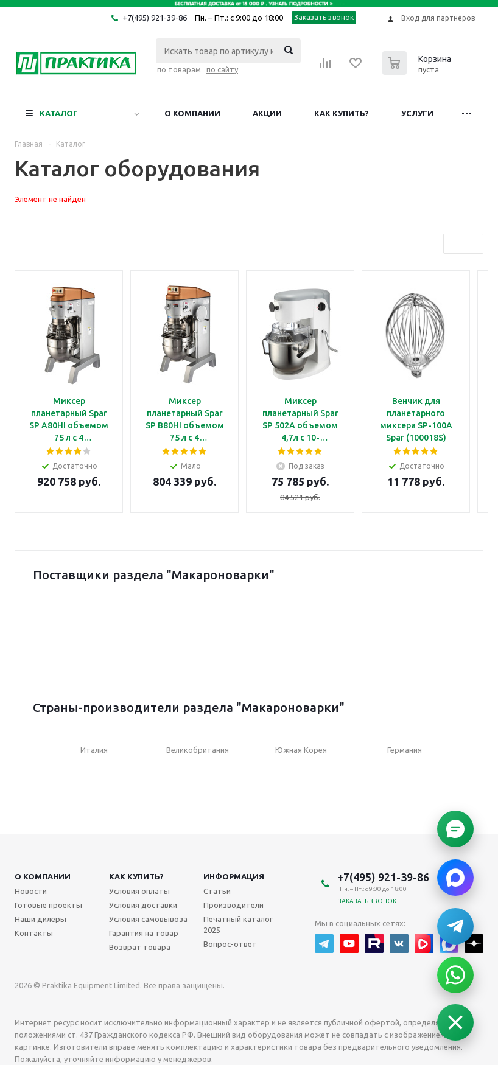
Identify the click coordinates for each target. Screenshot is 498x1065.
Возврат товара (139, 947)
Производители (233, 905)
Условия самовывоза (148, 919)
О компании (192, 113)
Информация (233, 876)
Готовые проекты (48, 905)
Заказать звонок (324, 17)
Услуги (417, 113)
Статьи (217, 891)
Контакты (34, 933)
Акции (267, 113)
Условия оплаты (139, 891)
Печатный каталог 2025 (238, 924)
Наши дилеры (40, 919)
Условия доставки (143, 905)
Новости (31, 891)
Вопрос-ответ (230, 944)
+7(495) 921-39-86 (154, 17)
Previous (454, 244)
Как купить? (341, 113)
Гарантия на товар (143, 933)
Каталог (59, 113)
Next (473, 244)
